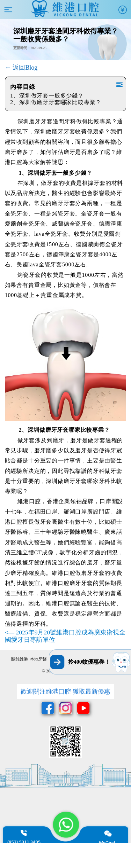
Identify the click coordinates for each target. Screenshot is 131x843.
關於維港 (19, 659)
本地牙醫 (38, 659)
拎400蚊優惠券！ (89, 662)
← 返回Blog (21, 67)
